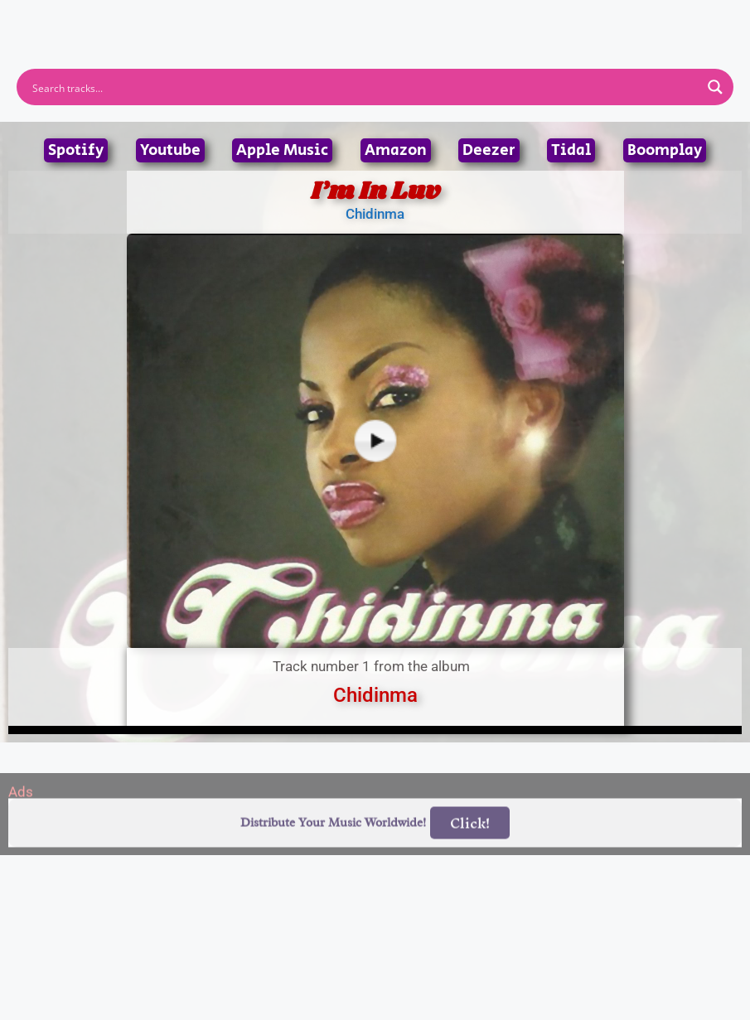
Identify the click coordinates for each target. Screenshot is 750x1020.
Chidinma (375, 213)
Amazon (396, 150)
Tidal (571, 150)
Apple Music (282, 150)
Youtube (170, 150)
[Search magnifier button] (715, 87)
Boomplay (664, 150)
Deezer (488, 150)
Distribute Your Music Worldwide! (333, 845)
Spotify (76, 150)
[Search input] (364, 87)
